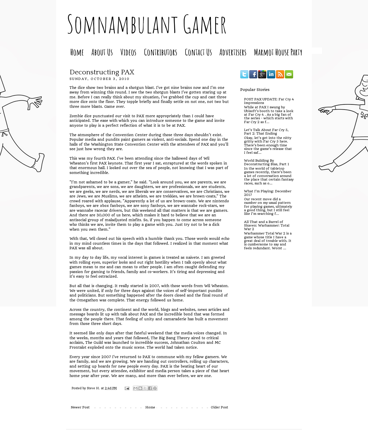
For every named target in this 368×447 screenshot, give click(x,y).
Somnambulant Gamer (146, 23)
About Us (102, 52)
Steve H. (94, 388)
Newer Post (80, 407)
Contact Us (198, 52)
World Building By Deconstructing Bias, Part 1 (266, 162)
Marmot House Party (278, 52)
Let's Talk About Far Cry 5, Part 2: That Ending (266, 131)
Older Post (219, 407)
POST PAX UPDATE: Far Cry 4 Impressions (269, 101)
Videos (128, 52)
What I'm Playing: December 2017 (267, 193)
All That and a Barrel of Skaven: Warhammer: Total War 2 (266, 225)
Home (77, 52)
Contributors (160, 52)
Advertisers (233, 52)
